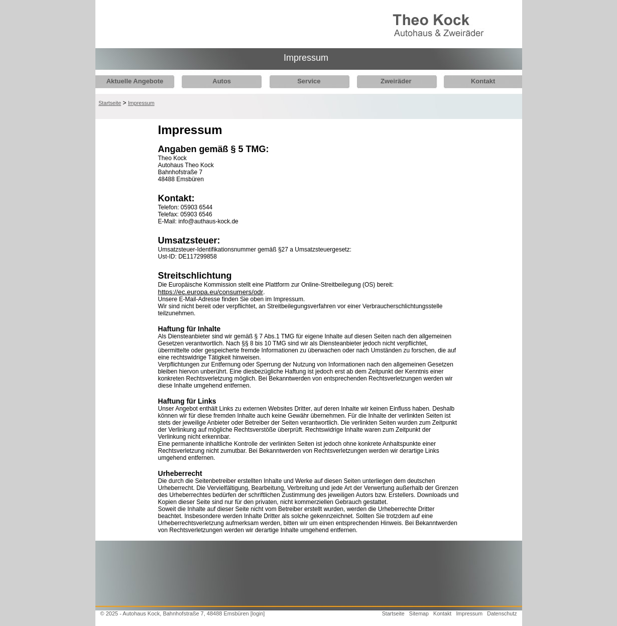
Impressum (141, 103)
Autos (219, 81)
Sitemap (419, 613)
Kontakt (472, 81)
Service (304, 81)
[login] (258, 613)
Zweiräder (388, 81)
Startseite (109, 103)
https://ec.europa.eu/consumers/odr (211, 292)
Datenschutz (502, 613)
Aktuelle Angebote (135, 81)
